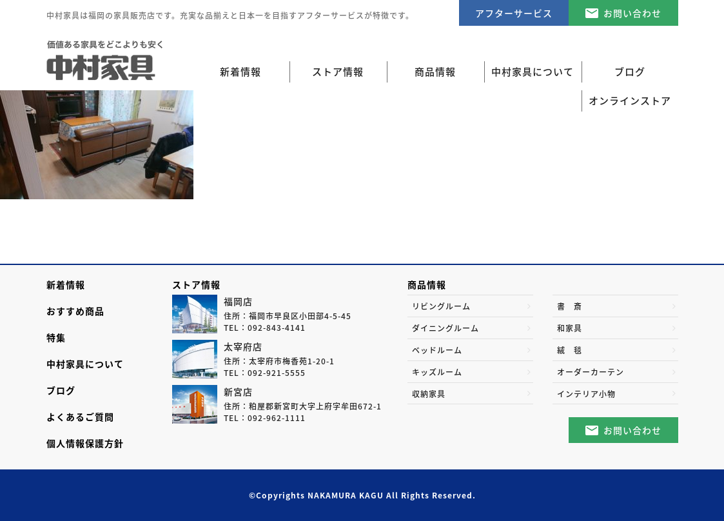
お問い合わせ (632, 12)
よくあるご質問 (80, 416)
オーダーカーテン (590, 372)
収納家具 (428, 394)
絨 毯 (569, 350)
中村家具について (85, 363)
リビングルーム (441, 306)
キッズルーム (437, 372)
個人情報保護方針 (85, 443)
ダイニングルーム (445, 328)
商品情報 (426, 284)
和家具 (569, 328)
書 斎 (569, 306)
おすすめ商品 (75, 310)
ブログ (60, 390)
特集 (56, 337)
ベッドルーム (437, 350)
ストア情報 (196, 284)
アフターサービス (514, 12)
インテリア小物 (586, 394)
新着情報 (240, 71)
